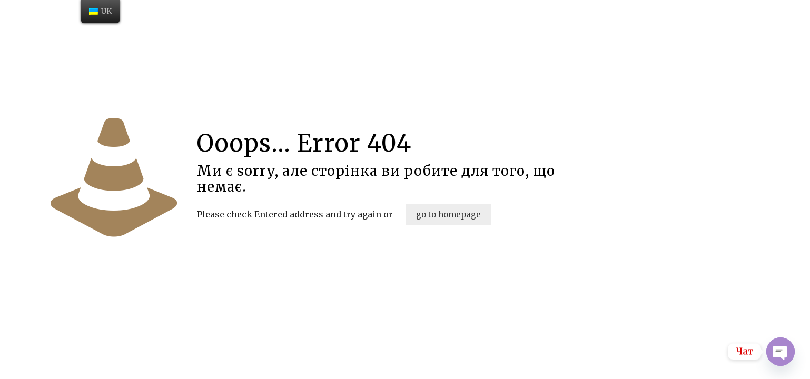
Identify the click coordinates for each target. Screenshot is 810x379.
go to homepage (448, 215)
